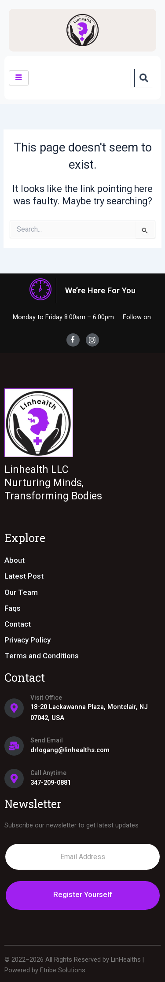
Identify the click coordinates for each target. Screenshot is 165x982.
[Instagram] (92, 340)
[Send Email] (14, 746)
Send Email (46, 740)
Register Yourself (82, 894)
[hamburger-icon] (19, 77)
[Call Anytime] (14, 778)
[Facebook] (73, 340)
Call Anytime (48, 772)
